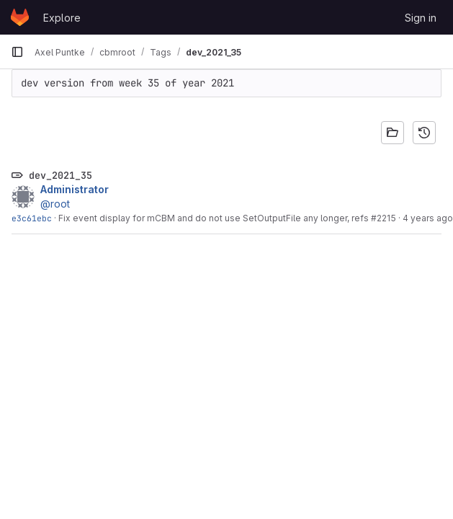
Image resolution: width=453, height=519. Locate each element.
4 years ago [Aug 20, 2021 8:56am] (428, 218)
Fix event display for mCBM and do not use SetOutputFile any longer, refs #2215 (227, 218)
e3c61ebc (32, 218)
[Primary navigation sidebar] (17, 51)
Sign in (420, 18)
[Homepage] (20, 17)
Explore (62, 18)
